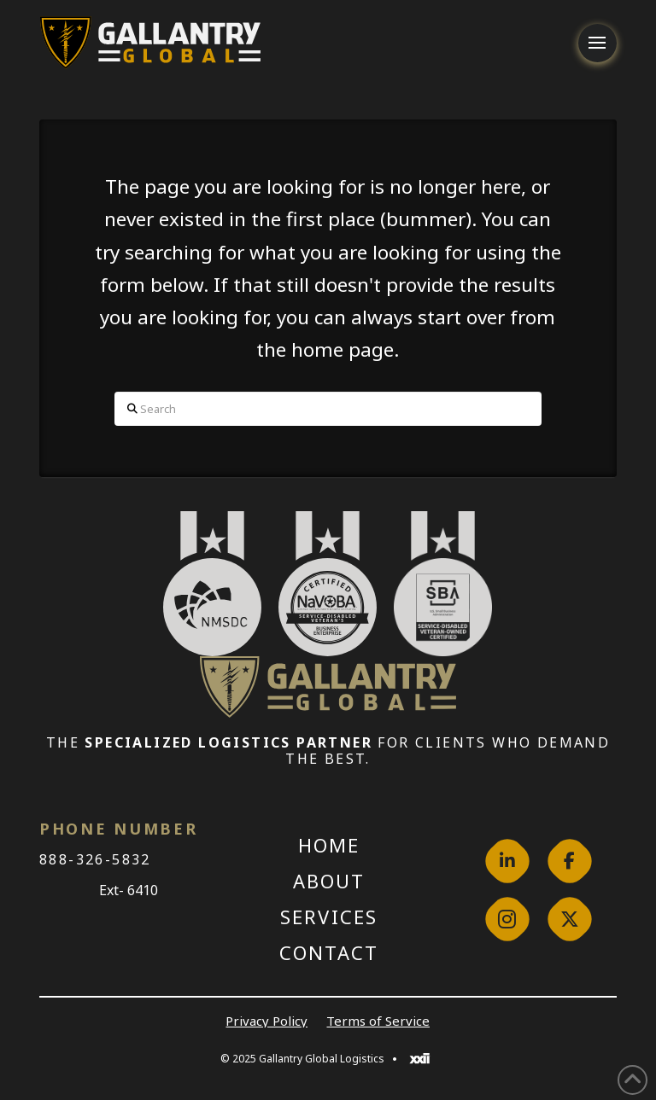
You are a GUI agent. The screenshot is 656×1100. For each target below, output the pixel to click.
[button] (597, 43)
